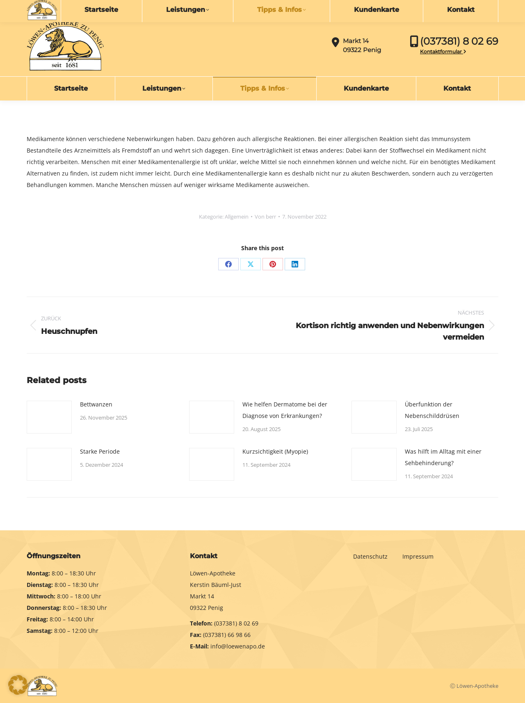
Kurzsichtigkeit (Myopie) (275, 451)
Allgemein (237, 216)
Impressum (418, 556)
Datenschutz (371, 556)
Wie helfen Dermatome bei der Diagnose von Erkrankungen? (284, 410)
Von (265, 216)
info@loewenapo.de (64, 7)
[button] (18, 685)
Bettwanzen (96, 404)
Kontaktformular (443, 51)
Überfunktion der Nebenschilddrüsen (432, 410)
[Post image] (49, 417)
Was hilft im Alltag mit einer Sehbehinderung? (443, 457)
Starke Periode (100, 451)
